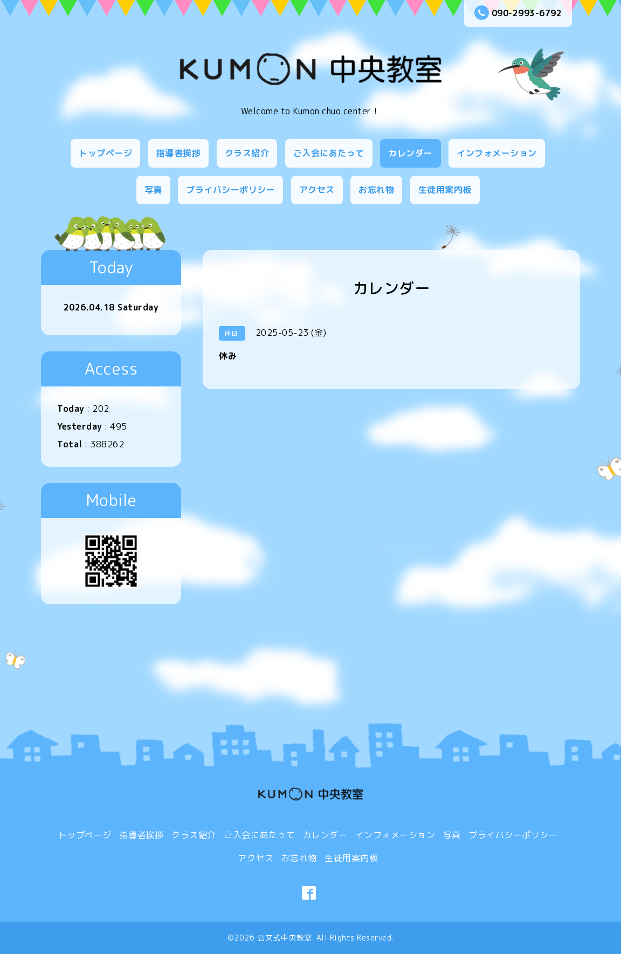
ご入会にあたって (328, 153)
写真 (153, 190)
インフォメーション (497, 153)
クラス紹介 (247, 153)
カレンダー (410, 153)
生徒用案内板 (445, 190)
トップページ (105, 153)
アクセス (317, 190)
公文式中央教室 (284, 937)
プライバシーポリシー (230, 190)
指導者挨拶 (178, 153)
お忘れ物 (376, 190)
